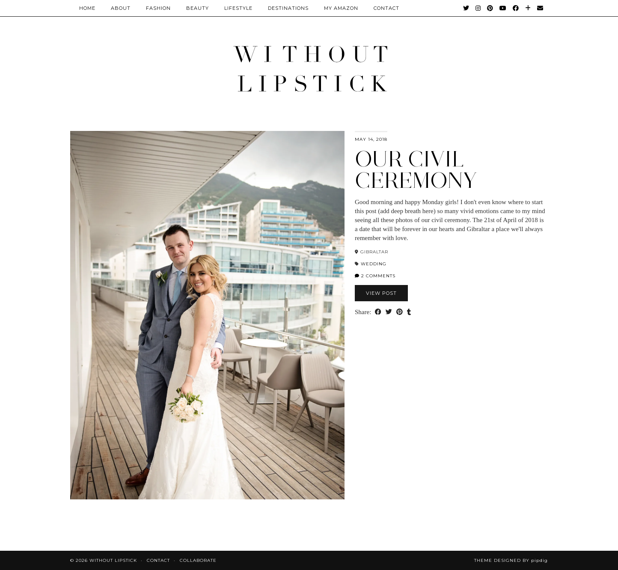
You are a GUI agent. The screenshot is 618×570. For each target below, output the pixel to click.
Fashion (158, 8)
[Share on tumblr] (409, 312)
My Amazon (341, 8)
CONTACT (386, 8)
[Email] (540, 8)
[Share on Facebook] (378, 312)
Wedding (373, 264)
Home (87, 8)
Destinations (288, 8)
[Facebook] (516, 8)
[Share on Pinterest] (399, 312)
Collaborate (198, 560)
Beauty (197, 8)
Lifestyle (238, 8)
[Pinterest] (490, 8)
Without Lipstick (113, 560)
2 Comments (375, 276)
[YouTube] (503, 8)
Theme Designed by (511, 560)
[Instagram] (478, 8)
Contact (158, 560)
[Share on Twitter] (388, 312)
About (121, 8)
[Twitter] (466, 8)
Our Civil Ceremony (416, 169)
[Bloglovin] (528, 8)
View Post (381, 293)
